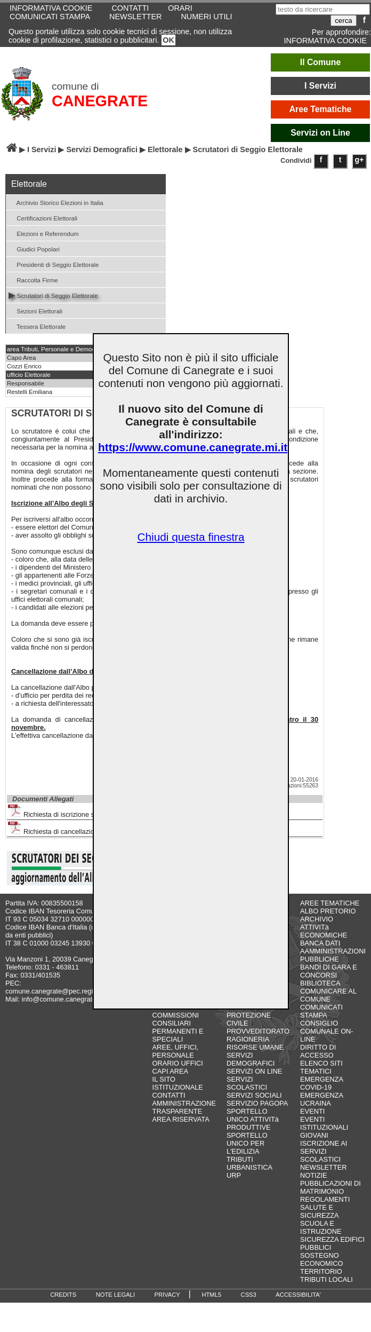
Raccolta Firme (33, 279)
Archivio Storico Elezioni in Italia (56, 202)
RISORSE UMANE (255, 1047)
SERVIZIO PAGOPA (257, 1103)
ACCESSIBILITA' (298, 1294)
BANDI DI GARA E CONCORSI (328, 971)
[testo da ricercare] (323, 9)
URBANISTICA (249, 1167)
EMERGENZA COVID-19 (321, 1083)
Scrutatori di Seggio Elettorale (53, 294)
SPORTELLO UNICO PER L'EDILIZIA (247, 1143)
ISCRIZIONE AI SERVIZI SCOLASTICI (323, 1151)
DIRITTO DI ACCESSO (318, 1051)
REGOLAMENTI (325, 1199)
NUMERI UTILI (206, 16)
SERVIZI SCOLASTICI (247, 1083)
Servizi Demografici (102, 149)
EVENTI (312, 1111)
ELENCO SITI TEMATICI (321, 1067)
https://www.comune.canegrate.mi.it (192, 447)
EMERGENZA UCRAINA (321, 1099)
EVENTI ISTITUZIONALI (324, 1123)
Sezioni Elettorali (35, 310)
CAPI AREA (170, 1071)
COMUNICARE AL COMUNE (328, 995)
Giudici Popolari (34, 248)
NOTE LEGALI (115, 1294)
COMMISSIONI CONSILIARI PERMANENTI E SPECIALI (178, 1027)
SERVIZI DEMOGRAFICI (251, 1059)
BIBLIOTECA (320, 983)
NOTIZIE (313, 1175)
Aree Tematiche (320, 109)
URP (234, 1175)
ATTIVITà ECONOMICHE (323, 931)
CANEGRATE (100, 100)
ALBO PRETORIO (328, 911)
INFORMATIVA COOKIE (325, 40)
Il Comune (320, 62)
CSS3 (248, 1294)
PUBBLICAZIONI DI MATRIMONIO (330, 1187)
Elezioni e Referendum (44, 233)
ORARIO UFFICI (177, 1063)
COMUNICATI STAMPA (50, 16)
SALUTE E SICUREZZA (319, 1211)
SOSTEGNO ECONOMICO (321, 1259)
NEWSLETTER (135, 16)
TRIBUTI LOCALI (326, 1279)
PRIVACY (167, 1294)
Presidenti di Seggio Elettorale (54, 264)
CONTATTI (169, 1095)
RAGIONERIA (248, 1039)
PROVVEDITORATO (258, 1031)
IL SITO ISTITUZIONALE (177, 1083)
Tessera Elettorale (37, 325)
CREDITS (63, 1294)
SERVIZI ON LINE (254, 1071)
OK (168, 40)
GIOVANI (314, 1135)
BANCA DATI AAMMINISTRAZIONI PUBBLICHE (333, 951)
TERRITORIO (321, 1271)
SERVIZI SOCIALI (254, 1095)
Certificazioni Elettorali (43, 217)
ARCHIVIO (316, 919)
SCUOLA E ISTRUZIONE (321, 1227)
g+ (359, 159)
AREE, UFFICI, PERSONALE (175, 1051)
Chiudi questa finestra (190, 537)
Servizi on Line (320, 132)
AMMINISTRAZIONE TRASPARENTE (184, 1107)
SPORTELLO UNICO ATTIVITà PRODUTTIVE (253, 1119)
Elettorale (165, 149)
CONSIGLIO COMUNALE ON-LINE (326, 1031)
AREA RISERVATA (180, 1119)
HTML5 (211, 1294)
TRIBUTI (240, 1159)
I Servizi (320, 85)
